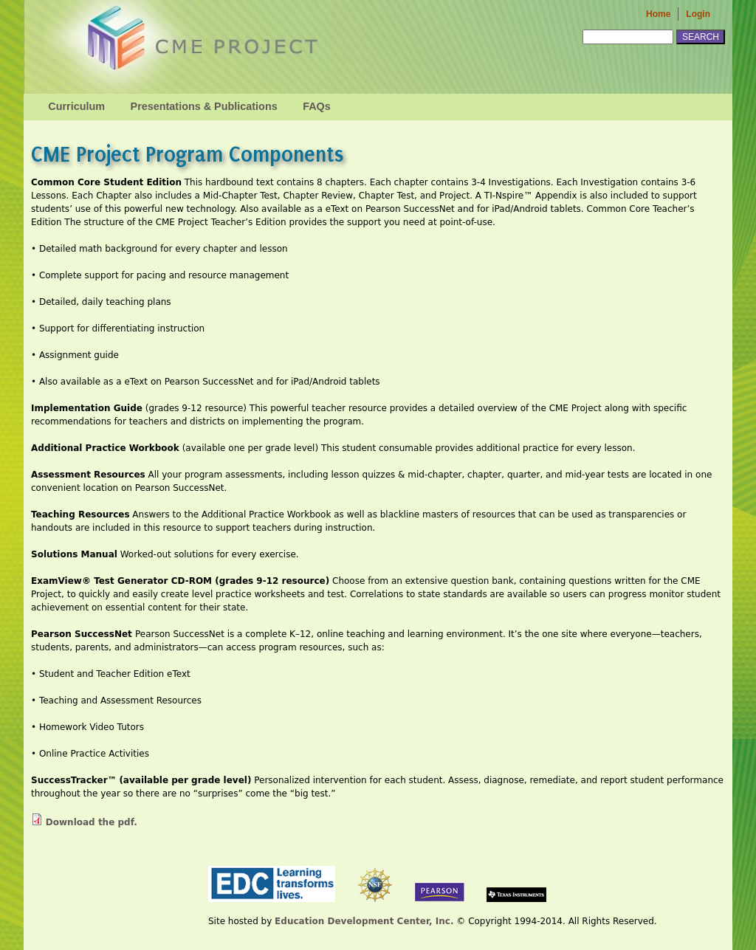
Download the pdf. (91, 822)
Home (658, 14)
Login (698, 14)
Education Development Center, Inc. (364, 921)
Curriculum (76, 106)
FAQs (317, 106)
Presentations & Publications (204, 106)
